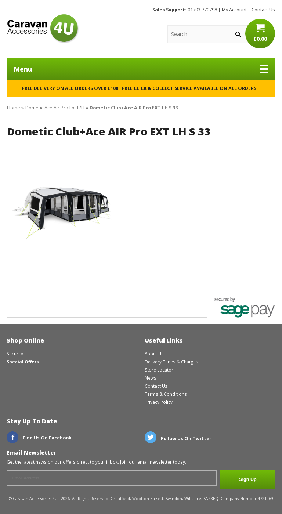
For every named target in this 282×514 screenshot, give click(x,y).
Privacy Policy (159, 402)
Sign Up (248, 479)
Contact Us (263, 10)
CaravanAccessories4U (43, 28)
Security (15, 353)
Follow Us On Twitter (178, 438)
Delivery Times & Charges (171, 362)
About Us (154, 353)
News (150, 378)
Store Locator (159, 370)
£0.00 (260, 32)
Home (13, 108)
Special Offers (23, 362)
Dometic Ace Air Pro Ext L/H (54, 108)
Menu (141, 69)
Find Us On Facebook (39, 438)
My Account (234, 10)
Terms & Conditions (166, 394)
